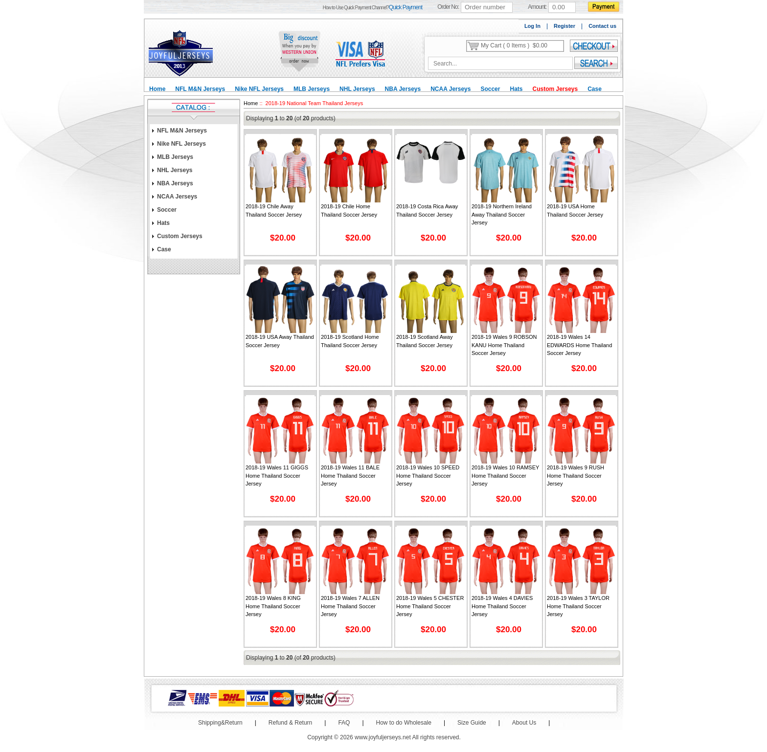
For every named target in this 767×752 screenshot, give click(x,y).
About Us (524, 722)
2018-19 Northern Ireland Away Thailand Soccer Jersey (502, 214)
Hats (516, 89)
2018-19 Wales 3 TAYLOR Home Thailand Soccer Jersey (578, 606)
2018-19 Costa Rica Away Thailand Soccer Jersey (427, 210)
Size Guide (471, 722)
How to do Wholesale (403, 722)
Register (564, 26)
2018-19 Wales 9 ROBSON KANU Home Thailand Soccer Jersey (504, 345)
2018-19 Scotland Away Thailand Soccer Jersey (424, 341)
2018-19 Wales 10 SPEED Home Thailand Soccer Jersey (427, 475)
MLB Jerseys (311, 89)
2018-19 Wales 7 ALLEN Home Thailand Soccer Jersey (350, 606)
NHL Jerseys (357, 89)
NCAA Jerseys (450, 89)
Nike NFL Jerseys (259, 89)
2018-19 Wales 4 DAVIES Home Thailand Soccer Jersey (502, 606)
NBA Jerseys (403, 89)
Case (594, 89)
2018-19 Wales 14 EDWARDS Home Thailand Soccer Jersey (579, 345)
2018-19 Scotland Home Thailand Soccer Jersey (350, 341)
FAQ (344, 722)
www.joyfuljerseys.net (383, 737)
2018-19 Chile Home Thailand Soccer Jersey (349, 210)
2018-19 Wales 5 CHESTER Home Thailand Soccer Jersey (430, 606)
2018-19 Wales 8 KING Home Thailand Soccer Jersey (273, 606)
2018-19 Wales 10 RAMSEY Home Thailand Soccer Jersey (505, 475)
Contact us (602, 26)
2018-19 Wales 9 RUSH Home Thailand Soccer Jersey (575, 475)
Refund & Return (290, 722)
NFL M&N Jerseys (200, 89)
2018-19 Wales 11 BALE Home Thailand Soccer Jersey (350, 475)
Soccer (490, 89)
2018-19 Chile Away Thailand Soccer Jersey (274, 210)
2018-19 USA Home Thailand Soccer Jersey (575, 210)
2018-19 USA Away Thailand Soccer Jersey (280, 341)
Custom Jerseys (555, 89)
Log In (532, 26)
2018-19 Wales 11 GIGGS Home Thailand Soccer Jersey (277, 475)
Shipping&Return (220, 722)
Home (157, 89)
